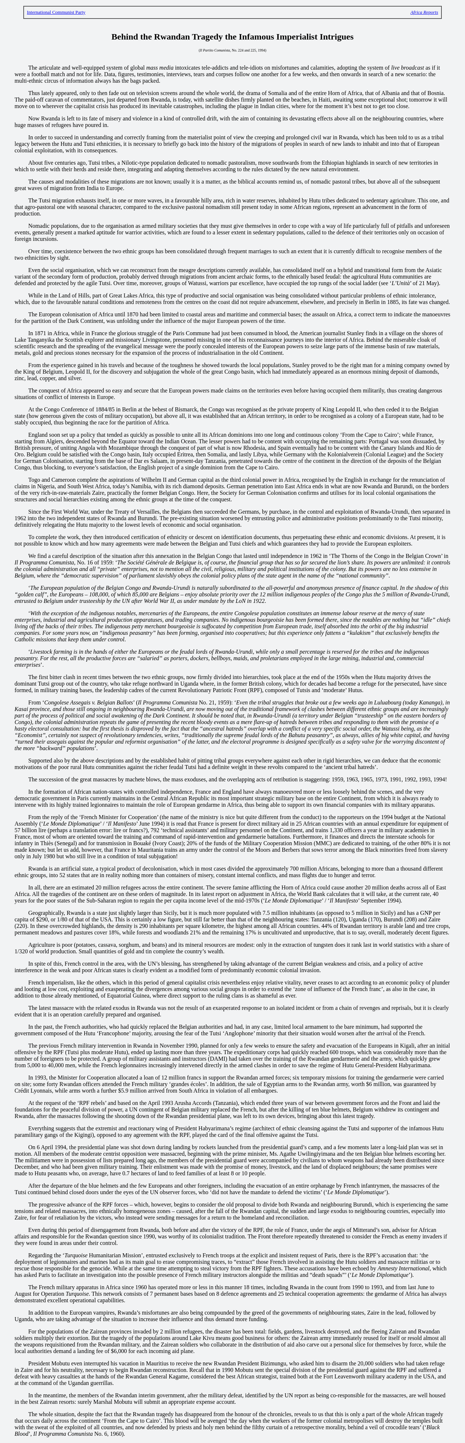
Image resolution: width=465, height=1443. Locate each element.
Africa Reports (424, 12)
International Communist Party (56, 12)
